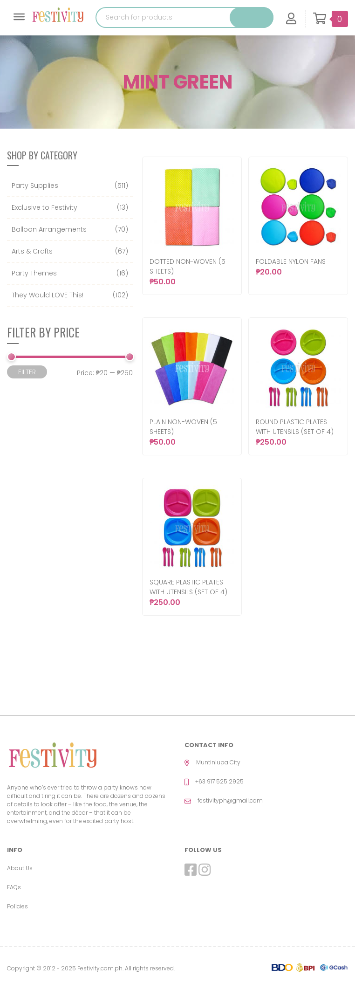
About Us (20, 868)
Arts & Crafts (32, 251)
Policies (17, 906)
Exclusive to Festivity (44, 207)
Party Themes (34, 273)
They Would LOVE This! (47, 295)
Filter (27, 372)
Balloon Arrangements (49, 229)
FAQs (14, 887)
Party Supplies (35, 185)
